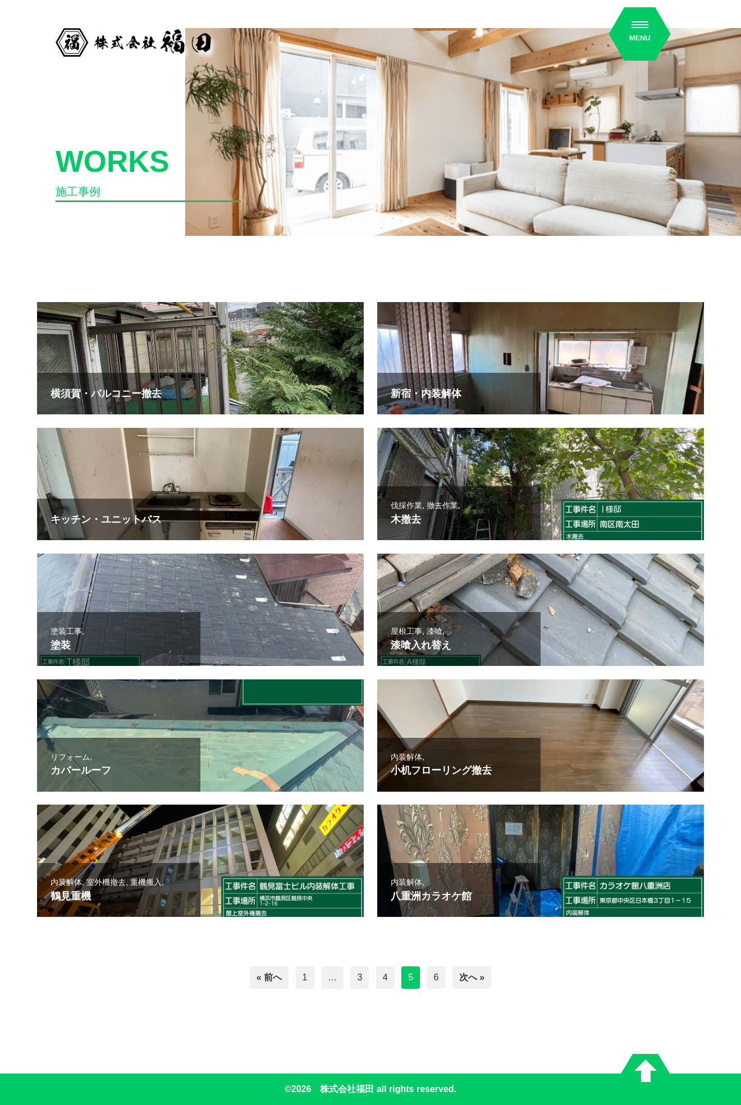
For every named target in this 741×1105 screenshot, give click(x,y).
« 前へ (269, 977)
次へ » (471, 977)
